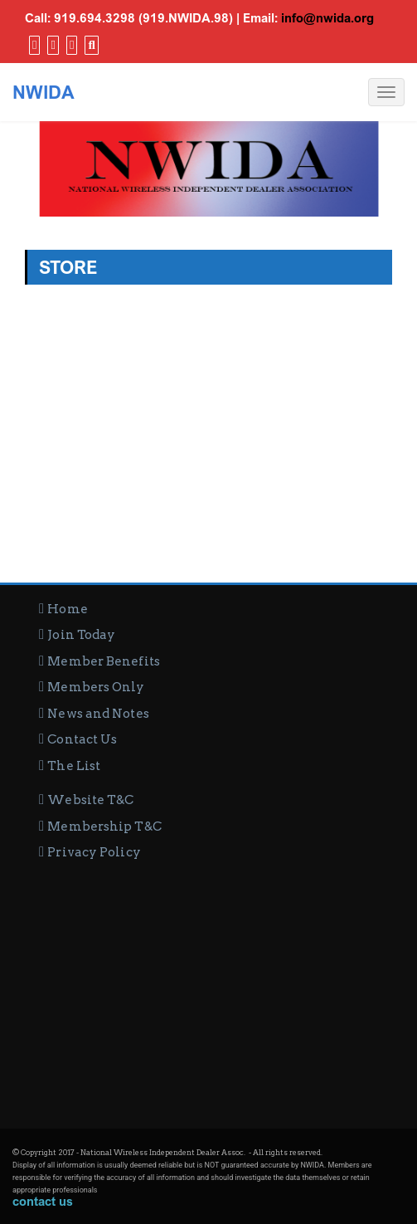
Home (67, 609)
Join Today (81, 634)
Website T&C (90, 799)
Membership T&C (104, 826)
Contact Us (82, 739)
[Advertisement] (208, 987)
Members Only (95, 687)
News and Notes (97, 713)
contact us (42, 1200)
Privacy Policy (93, 852)
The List (73, 765)
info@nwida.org (327, 17)
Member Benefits (103, 661)
